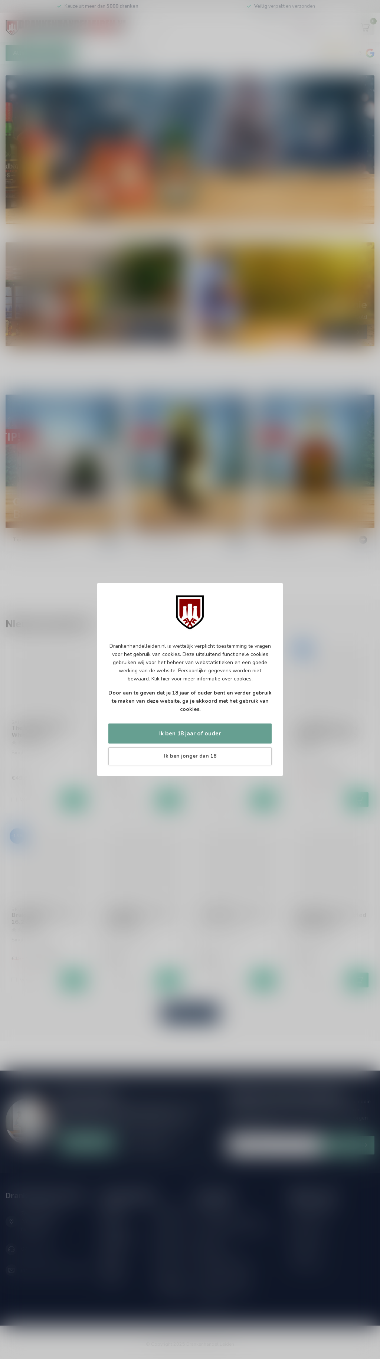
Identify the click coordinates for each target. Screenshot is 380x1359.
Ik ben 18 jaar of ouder (190, 733)
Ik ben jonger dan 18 (190, 755)
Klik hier (160, 678)
